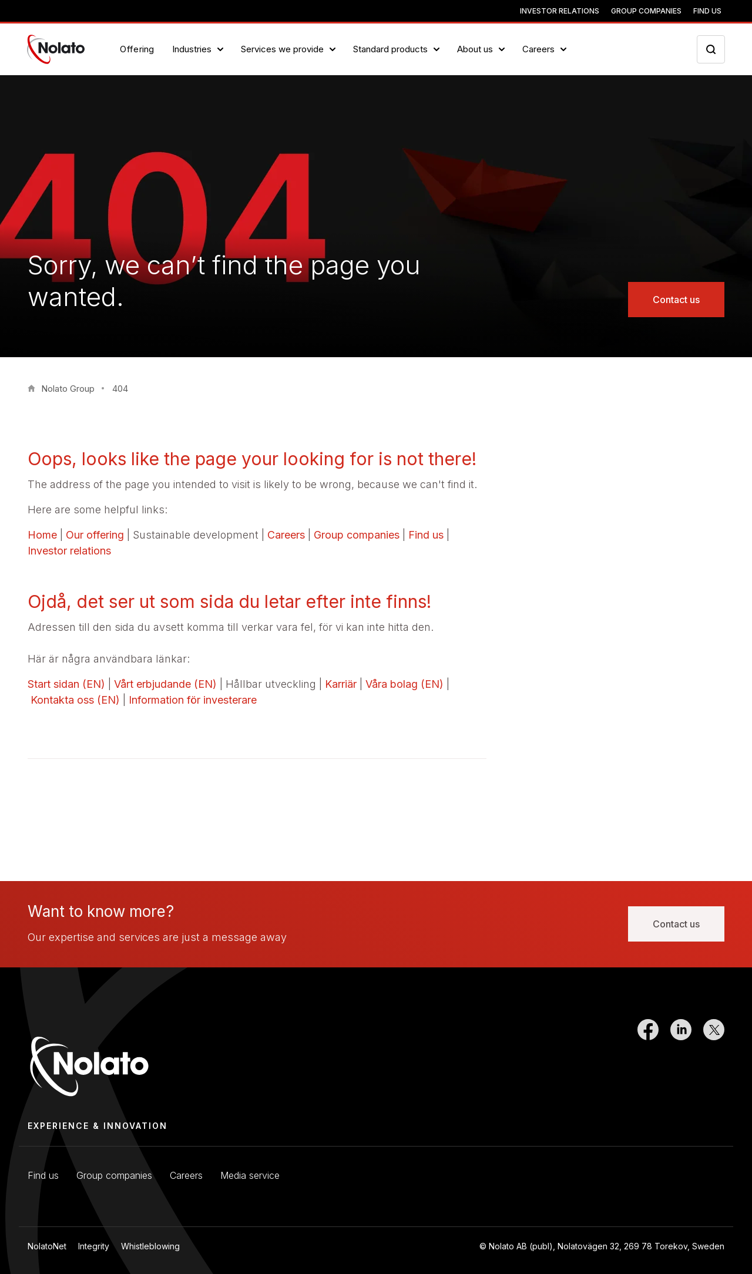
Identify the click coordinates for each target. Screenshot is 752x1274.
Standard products (390, 49)
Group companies (646, 10)
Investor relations (559, 10)
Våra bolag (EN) (404, 684)
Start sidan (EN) (66, 684)
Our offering (95, 535)
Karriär (341, 684)
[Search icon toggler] (711, 49)
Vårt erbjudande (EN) (165, 684)
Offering (137, 49)
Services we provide (282, 49)
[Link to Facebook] (648, 1058)
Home (42, 535)
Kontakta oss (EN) (75, 700)
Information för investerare (193, 700)
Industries (192, 49)
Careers (538, 49)
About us (475, 49)
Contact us (676, 299)
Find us (707, 10)
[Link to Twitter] (713, 1058)
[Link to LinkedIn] (680, 1058)
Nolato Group (68, 388)
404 (120, 388)
